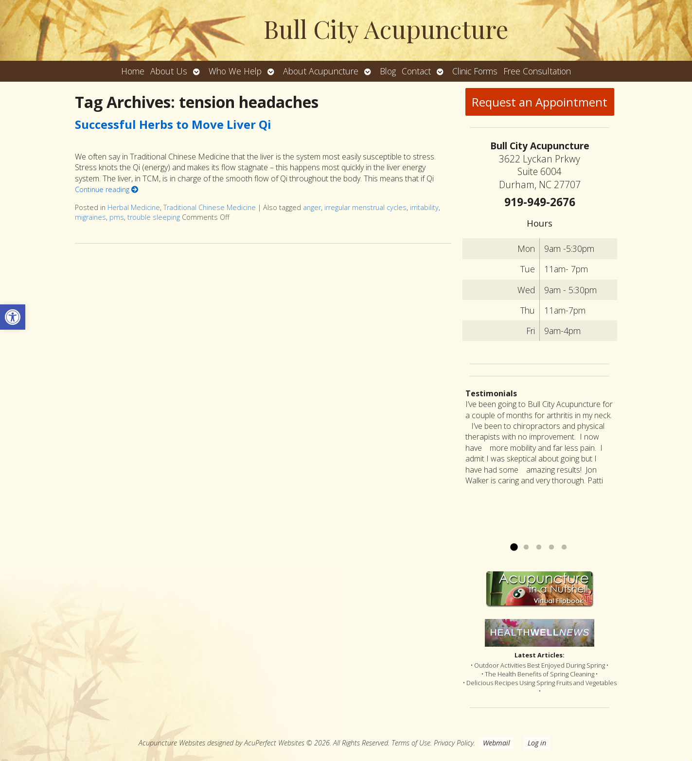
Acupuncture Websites (172, 742)
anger (312, 207)
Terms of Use (410, 742)
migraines (90, 217)
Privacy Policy (454, 742)
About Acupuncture (320, 71)
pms (116, 217)
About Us (168, 71)
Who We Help (235, 71)
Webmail (496, 742)
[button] (12, 317)
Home (132, 71)
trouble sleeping (153, 217)
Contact (416, 71)
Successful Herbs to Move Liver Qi (173, 124)
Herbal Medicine (133, 207)
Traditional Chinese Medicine (209, 207)
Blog (388, 71)
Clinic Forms (474, 71)
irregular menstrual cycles (365, 207)
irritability (424, 207)
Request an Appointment (539, 102)
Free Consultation (537, 71)
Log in (537, 742)
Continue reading (106, 189)
